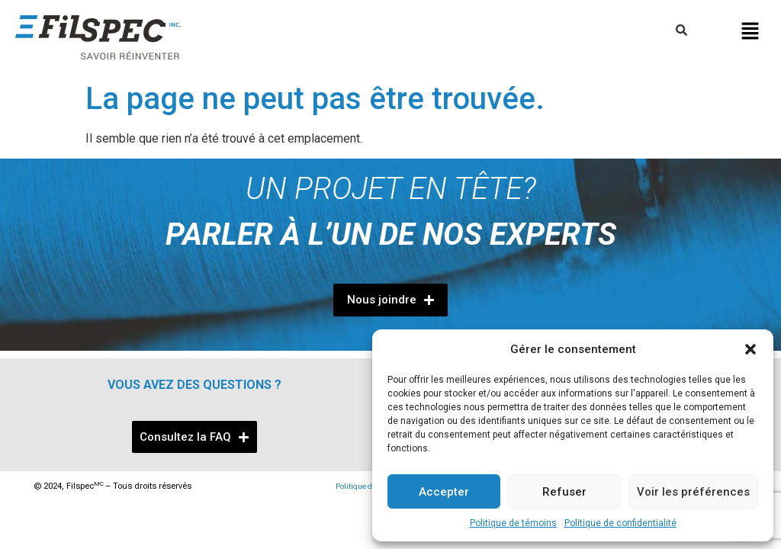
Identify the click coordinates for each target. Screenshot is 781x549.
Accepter (444, 492)
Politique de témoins (513, 523)
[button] (750, 349)
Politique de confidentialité (620, 523)
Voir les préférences (693, 492)
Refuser (564, 492)
